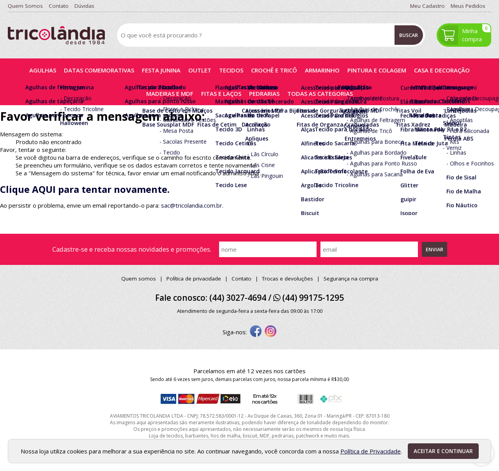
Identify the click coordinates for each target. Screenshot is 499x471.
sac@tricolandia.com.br (191, 205)
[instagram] (270, 332)
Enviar (434, 249)
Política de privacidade (193, 278)
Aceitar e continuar (443, 451)
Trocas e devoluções (287, 278)
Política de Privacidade (370, 451)
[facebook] (256, 332)
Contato (241, 278)
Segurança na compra (351, 278)
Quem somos (138, 278)
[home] (56, 35)
